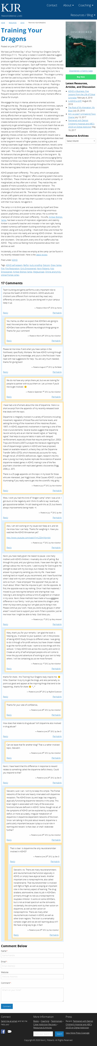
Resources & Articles (42, 1027)
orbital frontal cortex (10, 275)
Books (36, 1021)
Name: (4, 951)
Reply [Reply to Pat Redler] (5, 372)
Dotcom (46, 265)
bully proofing (36, 265)
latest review (41, 254)
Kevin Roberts (43, 268)
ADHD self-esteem (14, 265)
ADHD (22, 23)
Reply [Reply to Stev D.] (5, 736)
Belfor (26, 265)
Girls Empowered (28, 268)
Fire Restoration (12, 268)
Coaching (45, 1021)
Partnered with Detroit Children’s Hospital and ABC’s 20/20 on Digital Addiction (81, 123)
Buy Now (81, 77)
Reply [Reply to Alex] (5, 517)
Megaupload (38, 271)
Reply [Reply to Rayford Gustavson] (5, 696)
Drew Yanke (56, 265)
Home (3, 23)
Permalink (57, 312)
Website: (5, 972)
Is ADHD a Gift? (75, 101)
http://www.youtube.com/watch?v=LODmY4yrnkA (29, 537)
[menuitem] (52, 5)
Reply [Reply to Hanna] (5, 312)
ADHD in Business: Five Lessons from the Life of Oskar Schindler (81, 94)
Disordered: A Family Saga (81, 70)
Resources (13, 23)
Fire (2, 268)
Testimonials (56, 1021)
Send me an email (9, 1021)
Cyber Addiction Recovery (45, 1024)
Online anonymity (53, 271)
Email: (4, 961)
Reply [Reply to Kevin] (9, 340)
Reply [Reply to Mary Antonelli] (5, 624)
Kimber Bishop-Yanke (22, 271)
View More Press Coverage (77, 1033)
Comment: (6, 983)
